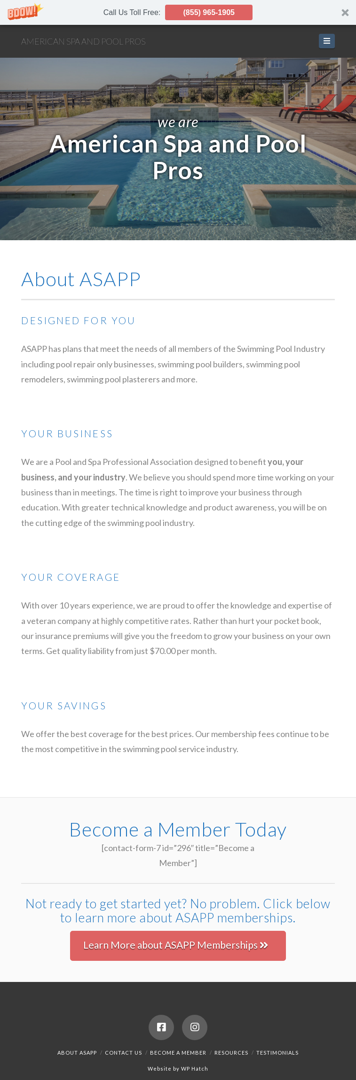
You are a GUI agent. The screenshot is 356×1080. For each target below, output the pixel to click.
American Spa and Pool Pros (83, 41)
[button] (178, 12)
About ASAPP (77, 1053)
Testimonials (277, 1053)
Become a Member (178, 1053)
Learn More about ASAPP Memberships (175, 945)
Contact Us (123, 1053)
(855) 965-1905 (209, 12)
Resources (231, 1053)
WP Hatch (194, 1068)
